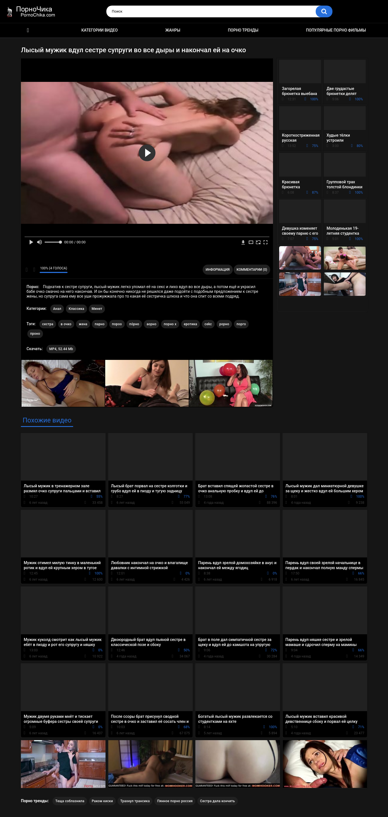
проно (35, 334)
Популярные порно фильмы (336, 30)
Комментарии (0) (252, 270)
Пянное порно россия (175, 801)
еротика (190, 324)
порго (241, 324)
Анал (57, 309)
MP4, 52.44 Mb (61, 349)
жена (83, 324)
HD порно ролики (28, 30)
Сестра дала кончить (217, 801)
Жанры (172, 30)
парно (99, 324)
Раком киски (102, 801)
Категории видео (100, 30)
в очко (66, 324)
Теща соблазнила (69, 801)
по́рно (134, 324)
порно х (170, 324)
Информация (218, 270)
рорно (224, 324)
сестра (47, 324)
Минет (97, 309)
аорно (151, 324)
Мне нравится (27, 269)
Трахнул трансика (135, 801)
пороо (117, 324)
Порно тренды (243, 30)
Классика (76, 309)
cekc (208, 324)
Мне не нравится (34, 269)
